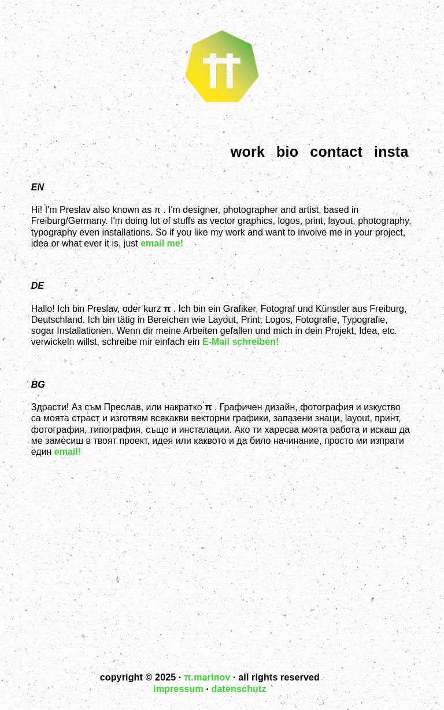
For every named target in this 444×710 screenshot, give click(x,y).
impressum (178, 689)
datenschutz (239, 689)
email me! (161, 243)
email (66, 452)
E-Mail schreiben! (240, 342)
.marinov (207, 677)
